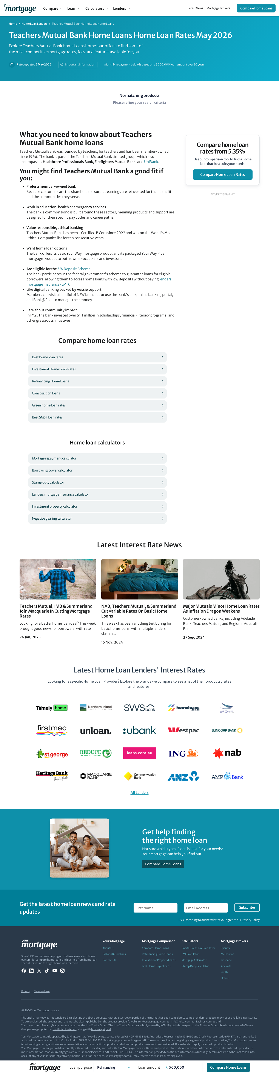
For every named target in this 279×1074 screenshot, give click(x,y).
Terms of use (42, 991)
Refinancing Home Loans (50, 381)
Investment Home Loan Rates (54, 369)
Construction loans (46, 393)
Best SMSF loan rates (47, 417)
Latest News (195, 8)
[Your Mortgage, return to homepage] (19, 8)
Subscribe (247, 907)
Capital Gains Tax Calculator (198, 948)
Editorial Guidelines (114, 954)
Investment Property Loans (159, 960)
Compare (50, 8)
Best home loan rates (47, 357)
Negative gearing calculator (52, 518)
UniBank (151, 162)
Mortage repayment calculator (54, 458)
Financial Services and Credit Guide (102, 1052)
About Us (108, 948)
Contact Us (109, 960)
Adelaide (226, 966)
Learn (71, 8)
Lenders (119, 8)
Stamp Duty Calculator (195, 966)
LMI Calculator (190, 954)
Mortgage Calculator (194, 960)
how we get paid (101, 1029)
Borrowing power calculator (52, 470)
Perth (224, 972)
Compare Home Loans (256, 8)
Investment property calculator (54, 506)
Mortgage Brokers (218, 8)
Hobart (225, 978)
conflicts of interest (65, 1029)
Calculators (94, 8)
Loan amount (149, 1067)
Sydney (225, 948)
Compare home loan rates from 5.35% (222, 148)
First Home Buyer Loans (156, 966)
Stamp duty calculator (48, 482)
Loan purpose (81, 1067)
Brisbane (226, 960)
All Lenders (140, 792)
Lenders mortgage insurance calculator (60, 494)
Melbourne (227, 954)
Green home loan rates (49, 405)
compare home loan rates (222, 174)
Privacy (25, 991)
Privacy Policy (251, 920)
